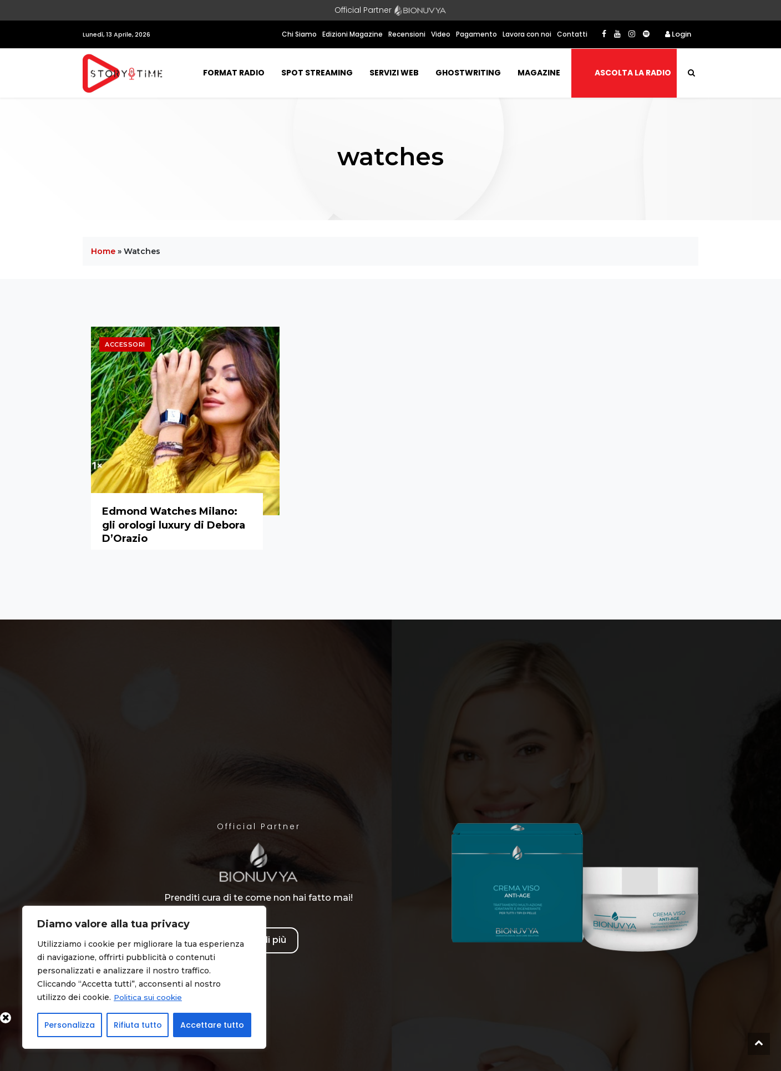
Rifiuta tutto (138, 1025)
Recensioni (406, 34)
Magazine (539, 72)
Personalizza (69, 1025)
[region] (144, 977)
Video (440, 34)
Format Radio (234, 72)
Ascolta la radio (633, 72)
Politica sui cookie (150, 997)
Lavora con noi (527, 34)
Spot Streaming (317, 72)
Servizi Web (394, 72)
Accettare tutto (212, 1025)
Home (103, 251)
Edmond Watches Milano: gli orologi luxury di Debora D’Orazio (173, 525)
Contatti (572, 34)
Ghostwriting (468, 72)
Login (678, 34)
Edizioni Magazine (352, 34)
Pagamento (476, 34)
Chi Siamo (299, 34)
